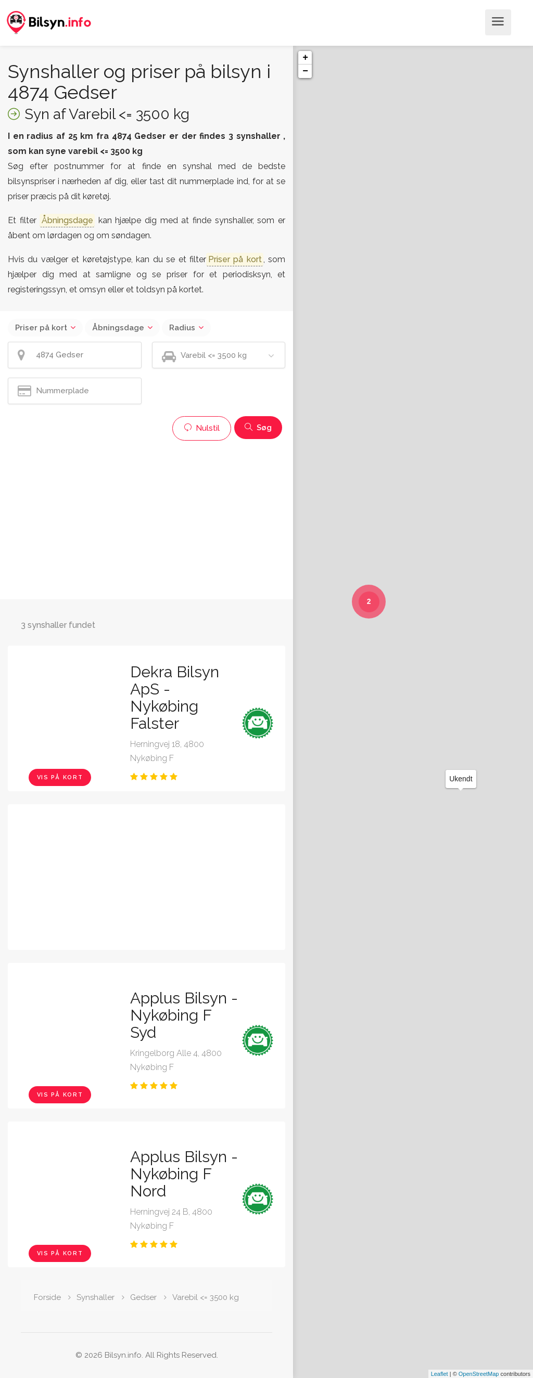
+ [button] (305, 57)
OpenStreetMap (479, 1374)
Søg (258, 427)
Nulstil (202, 428)
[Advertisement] (146, 518)
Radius (182, 327)
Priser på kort (41, 327)
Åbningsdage (118, 327)
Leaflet (439, 1374)
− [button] (305, 71)
